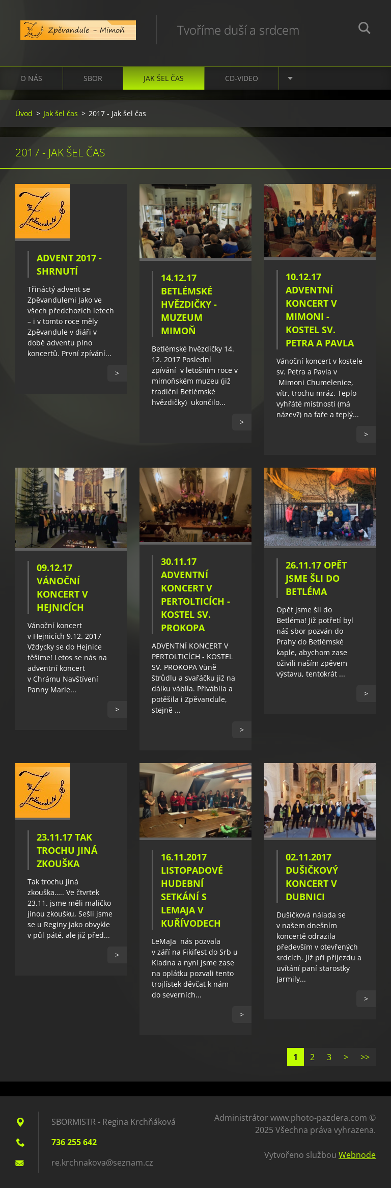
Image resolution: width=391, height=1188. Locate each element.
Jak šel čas (164, 78)
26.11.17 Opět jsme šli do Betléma (316, 578)
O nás (31, 78)
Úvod (24, 113)
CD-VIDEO (241, 78)
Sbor (92, 78)
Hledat (364, 29)
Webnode (357, 1154)
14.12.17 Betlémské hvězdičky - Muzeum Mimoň (189, 304)
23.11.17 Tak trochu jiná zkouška (67, 850)
